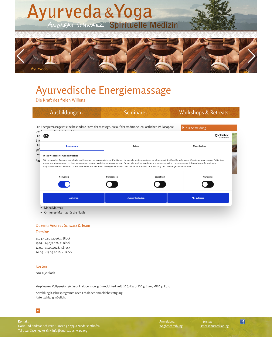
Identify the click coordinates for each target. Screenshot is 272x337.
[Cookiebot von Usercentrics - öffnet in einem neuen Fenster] (210, 136)
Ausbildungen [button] (66, 112)
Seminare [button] (135, 112)
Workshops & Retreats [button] (205, 112)
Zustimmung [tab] (72, 146)
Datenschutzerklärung (214, 326)
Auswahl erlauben (136, 198)
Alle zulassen (198, 198)
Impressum (207, 321)
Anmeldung (166, 321)
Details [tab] (136, 146)
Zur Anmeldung (194, 128)
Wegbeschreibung (171, 326)
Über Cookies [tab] (199, 146)
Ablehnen (73, 198)
